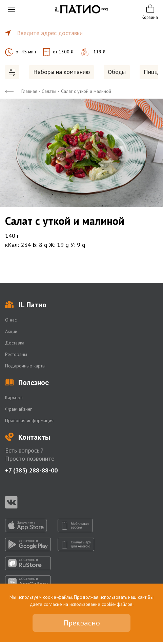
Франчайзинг (18, 409)
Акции (11, 331)
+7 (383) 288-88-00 (31, 470)
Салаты (49, 91)
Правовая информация (29, 420)
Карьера (14, 397)
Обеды (117, 72)
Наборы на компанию (61, 72)
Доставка (14, 343)
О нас (11, 320)
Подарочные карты (25, 366)
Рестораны (16, 354)
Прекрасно (81, 622)
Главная (29, 91)
